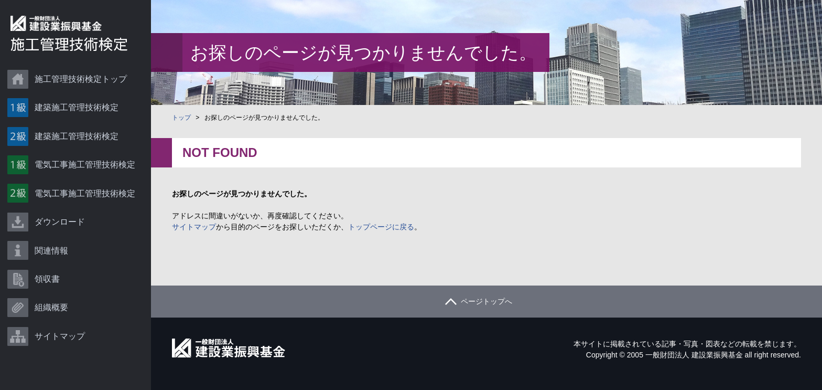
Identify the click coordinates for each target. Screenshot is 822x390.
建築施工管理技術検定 (80, 110)
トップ (181, 117)
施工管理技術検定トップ (84, 79)
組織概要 (54, 323)
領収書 (50, 292)
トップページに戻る (381, 227)
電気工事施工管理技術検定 (88, 170)
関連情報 (54, 262)
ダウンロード (63, 231)
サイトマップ (63, 353)
